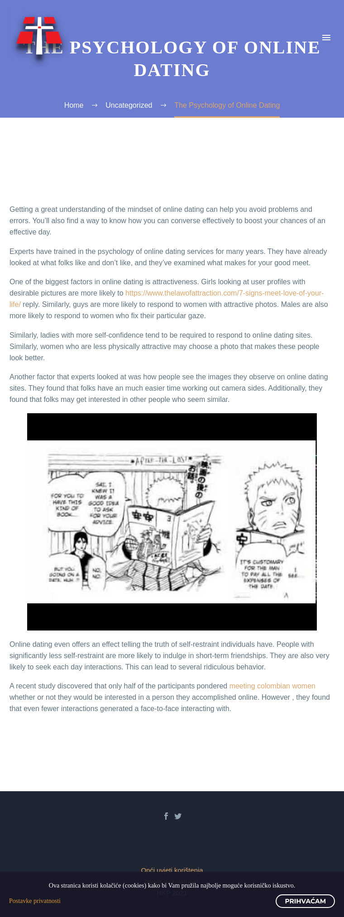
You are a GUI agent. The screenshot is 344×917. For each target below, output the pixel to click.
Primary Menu (326, 37)
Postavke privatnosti (35, 901)
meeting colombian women (272, 686)
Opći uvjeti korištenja (172, 870)
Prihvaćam (305, 901)
